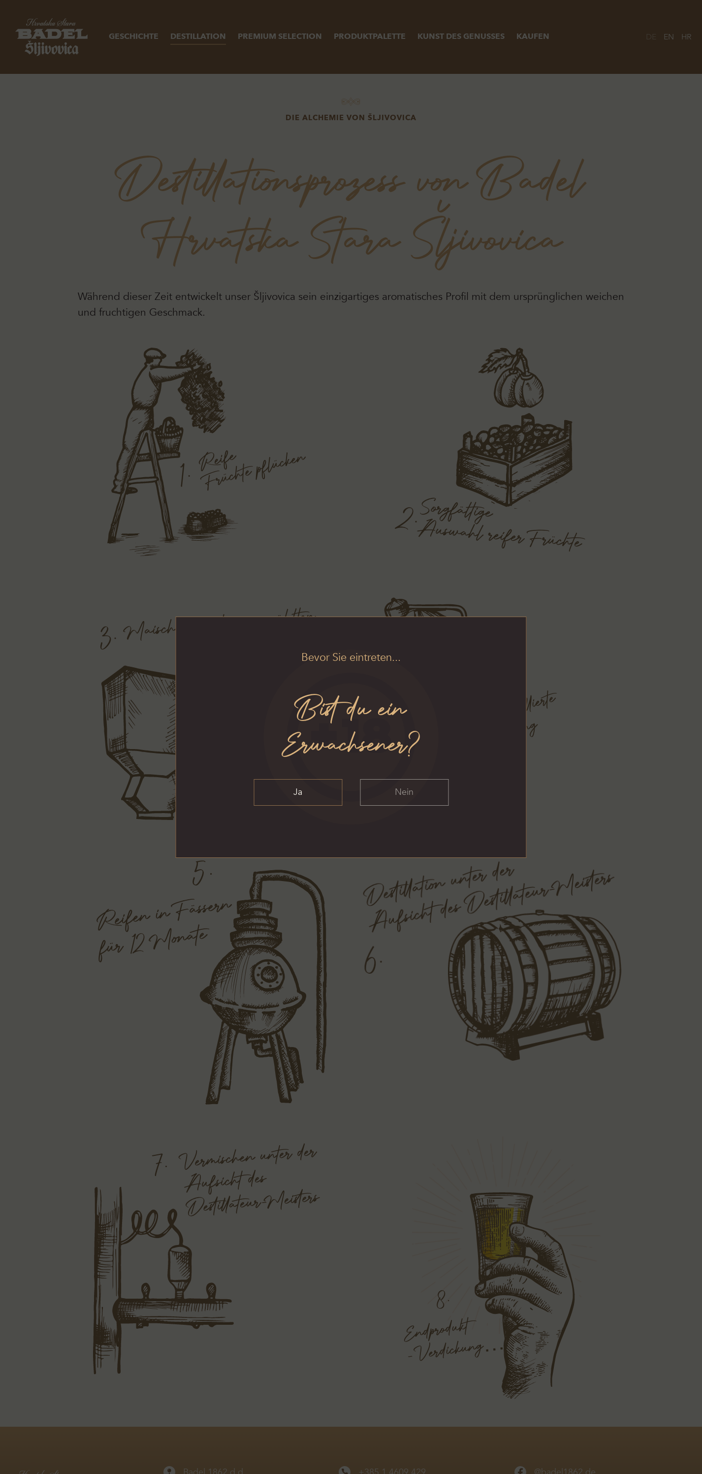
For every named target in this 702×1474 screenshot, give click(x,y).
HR (686, 37)
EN (669, 37)
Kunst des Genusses (461, 36)
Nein (404, 792)
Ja (297, 792)
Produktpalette (370, 36)
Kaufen (532, 36)
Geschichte (134, 36)
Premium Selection (280, 36)
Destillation (198, 36)
